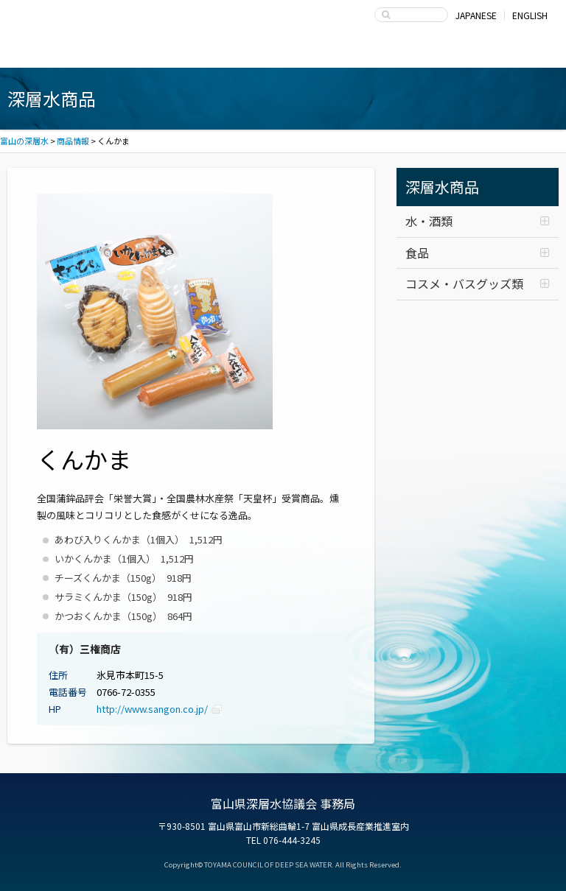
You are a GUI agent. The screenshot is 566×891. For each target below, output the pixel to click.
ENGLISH (530, 15)
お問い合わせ (500, 53)
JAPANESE (476, 15)
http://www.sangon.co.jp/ (152, 709)
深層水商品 (175, 53)
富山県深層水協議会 (392, 53)
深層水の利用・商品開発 (283, 53)
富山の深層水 (66, 19)
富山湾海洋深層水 (67, 53)
